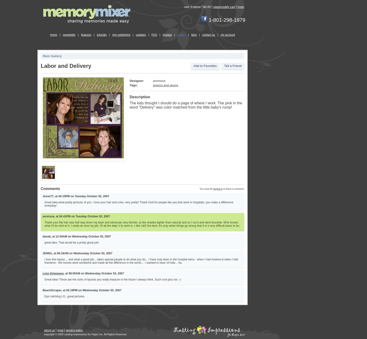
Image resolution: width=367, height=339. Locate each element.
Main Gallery (52, 56)
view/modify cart (224, 7)
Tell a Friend (233, 66)
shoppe (167, 34)
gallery (181, 34)
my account (227, 34)
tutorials (102, 34)
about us (49, 330)
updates (141, 34)
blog (194, 34)
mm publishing (121, 34)
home (53, 34)
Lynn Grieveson (53, 273)
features (86, 34)
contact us (208, 34)
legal (60, 330)
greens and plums (165, 85)
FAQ (154, 34)
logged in (218, 189)
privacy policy (74, 330)
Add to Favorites (205, 66)
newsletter (69, 34)
